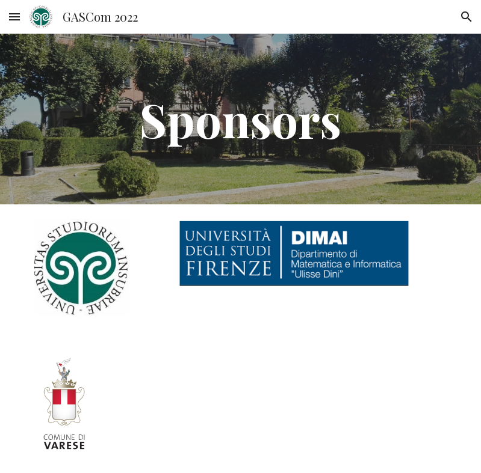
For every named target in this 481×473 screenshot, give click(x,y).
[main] (240, 119)
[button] (14, 16)
